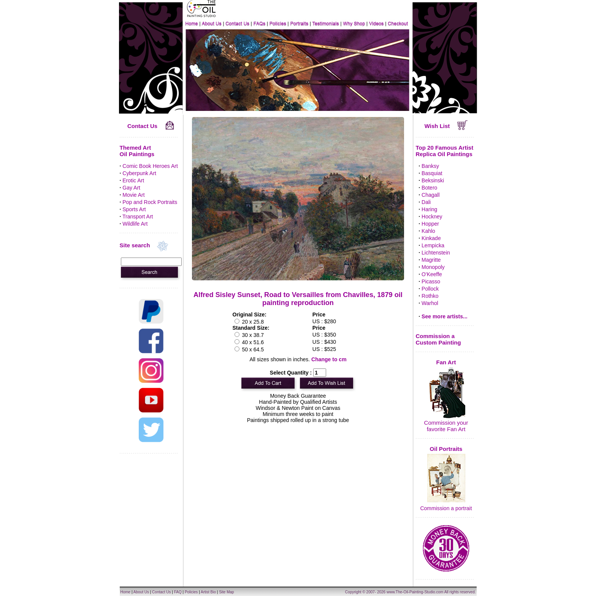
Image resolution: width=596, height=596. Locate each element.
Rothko (430, 296)
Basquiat (432, 173)
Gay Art (131, 188)
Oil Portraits (446, 449)
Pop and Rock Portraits (149, 202)
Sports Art (134, 209)
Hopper (430, 224)
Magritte (431, 260)
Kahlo (428, 231)
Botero (429, 188)
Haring (429, 209)
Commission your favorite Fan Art (446, 425)
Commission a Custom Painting (438, 339)
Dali (426, 202)
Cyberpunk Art (139, 173)
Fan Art (446, 362)
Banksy (430, 166)
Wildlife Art (134, 224)
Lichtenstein (436, 253)
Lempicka (433, 245)
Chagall (430, 195)
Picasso (431, 281)
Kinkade (431, 238)
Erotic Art (133, 180)
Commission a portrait (446, 508)
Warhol (430, 303)
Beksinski (433, 180)
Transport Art (137, 216)
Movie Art (133, 195)
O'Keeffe (432, 274)
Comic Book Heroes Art (150, 166)
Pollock (430, 289)
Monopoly (433, 267)
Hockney (432, 216)
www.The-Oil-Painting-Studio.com (415, 592)
